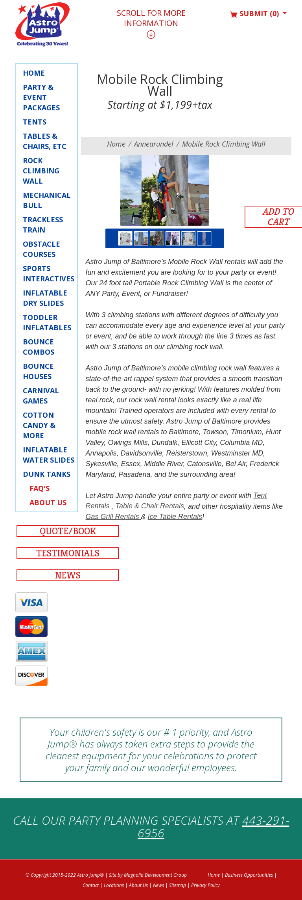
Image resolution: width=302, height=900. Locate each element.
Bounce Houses (38, 371)
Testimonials (67, 553)
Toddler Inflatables (47, 322)
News (68, 575)
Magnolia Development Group (155, 875)
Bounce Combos (38, 347)
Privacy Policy (205, 885)
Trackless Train (43, 224)
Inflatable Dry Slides (45, 298)
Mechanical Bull (47, 200)
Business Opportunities (249, 875)
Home (34, 73)
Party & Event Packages (41, 97)
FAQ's (39, 488)
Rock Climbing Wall (41, 171)
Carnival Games (41, 395)
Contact (91, 885)
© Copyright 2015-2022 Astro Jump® (65, 875)
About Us (47, 502)
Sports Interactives (48, 273)
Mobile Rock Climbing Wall (223, 144)
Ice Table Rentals (175, 517)
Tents (34, 121)
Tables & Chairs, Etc (44, 141)
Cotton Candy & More (39, 425)
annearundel (153, 144)
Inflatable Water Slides (48, 455)
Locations (114, 885)
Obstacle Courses (41, 249)
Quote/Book (68, 531)
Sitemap (177, 885)
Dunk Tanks (46, 474)
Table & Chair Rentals (150, 506)
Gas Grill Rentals (113, 517)
